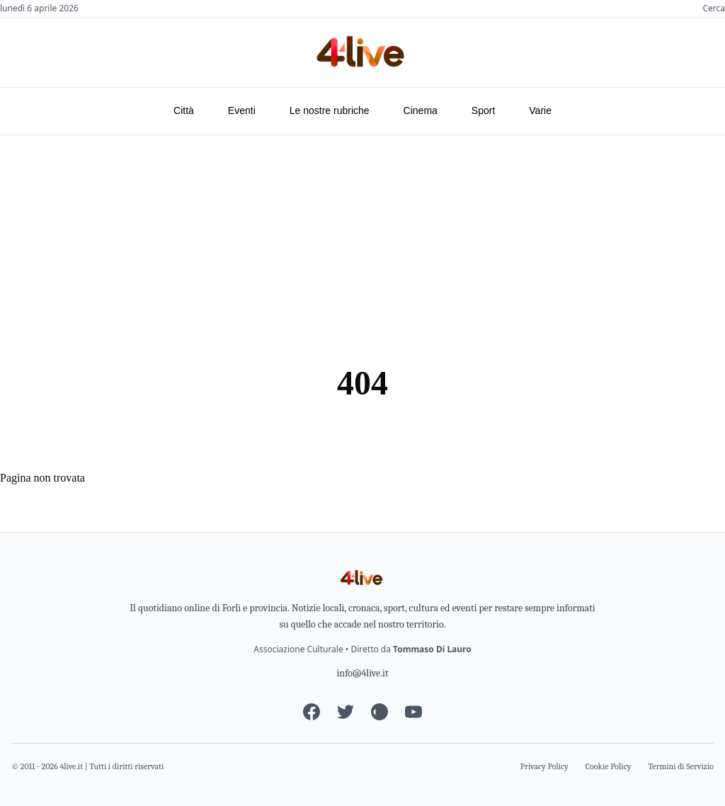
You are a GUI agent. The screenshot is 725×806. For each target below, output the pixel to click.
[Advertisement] (362, 241)
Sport (483, 110)
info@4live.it (362, 673)
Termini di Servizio (681, 766)
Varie (540, 110)
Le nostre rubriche (330, 110)
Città (183, 110)
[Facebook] (311, 711)
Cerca (713, 8)
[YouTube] (413, 711)
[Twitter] (345, 711)
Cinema (421, 110)
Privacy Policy (544, 766)
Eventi (242, 110)
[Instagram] (379, 711)
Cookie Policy (609, 766)
